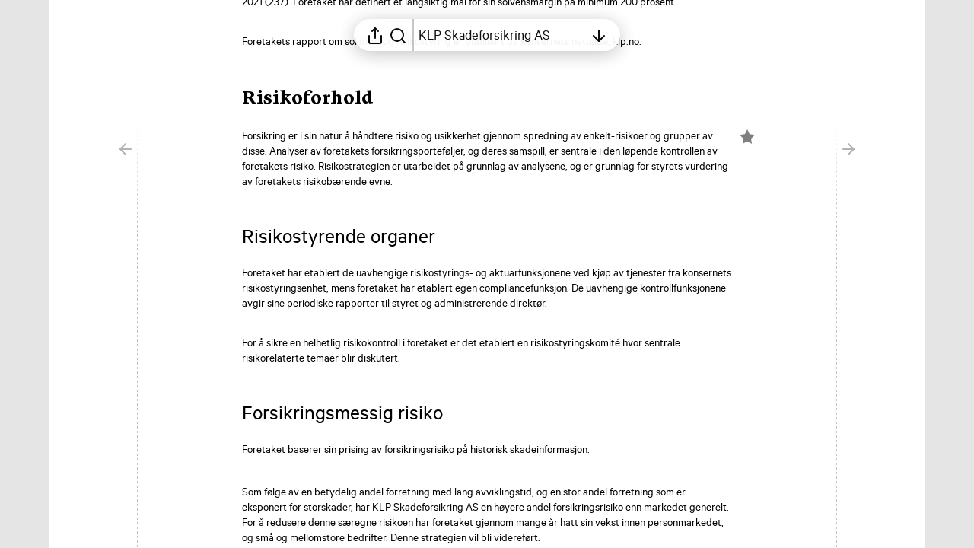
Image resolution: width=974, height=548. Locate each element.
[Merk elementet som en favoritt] (747, 137)
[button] (320, 99)
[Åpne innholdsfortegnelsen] (501, 35)
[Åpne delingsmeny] (375, 35)
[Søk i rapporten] (398, 35)
